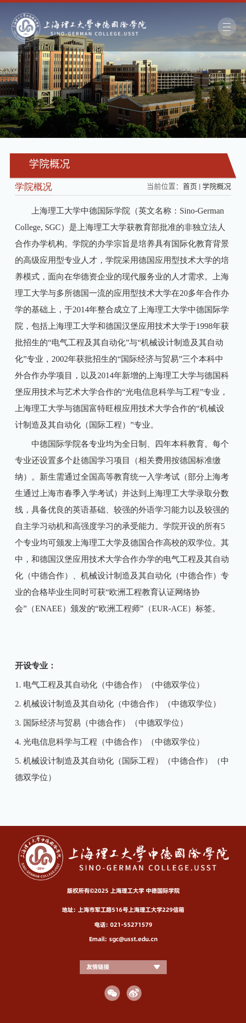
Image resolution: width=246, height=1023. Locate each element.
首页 (190, 186)
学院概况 (216, 186)
